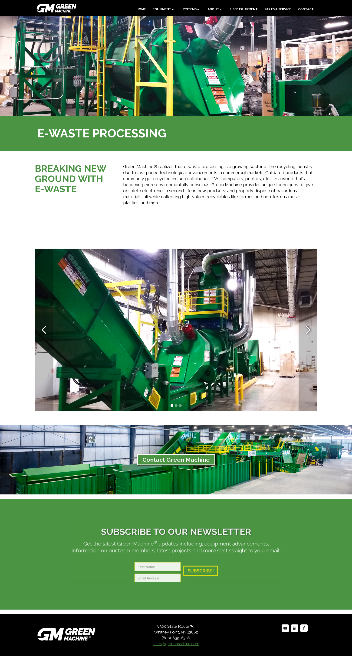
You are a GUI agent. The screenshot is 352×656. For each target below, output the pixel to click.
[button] (164, 9)
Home (141, 9)
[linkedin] (294, 628)
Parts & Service (278, 9)
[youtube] (285, 628)
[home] (39, 8)
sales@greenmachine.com (176, 643)
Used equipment (244, 9)
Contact (306, 9)
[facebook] (304, 628)
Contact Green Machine (176, 459)
